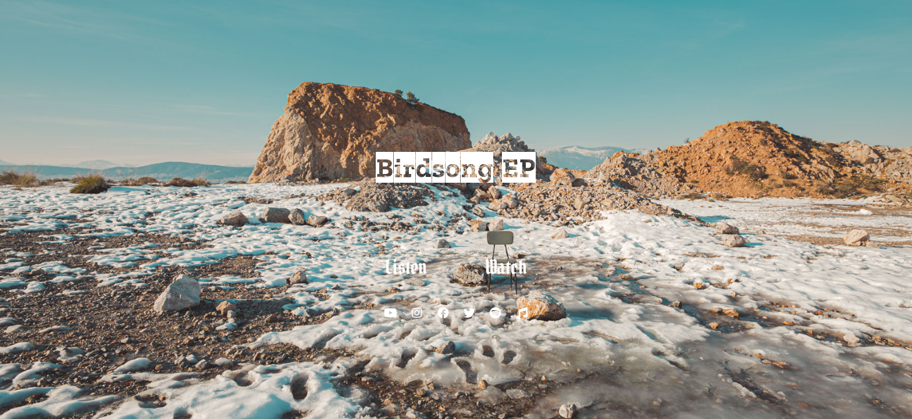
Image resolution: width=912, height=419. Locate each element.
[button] (406, 268)
